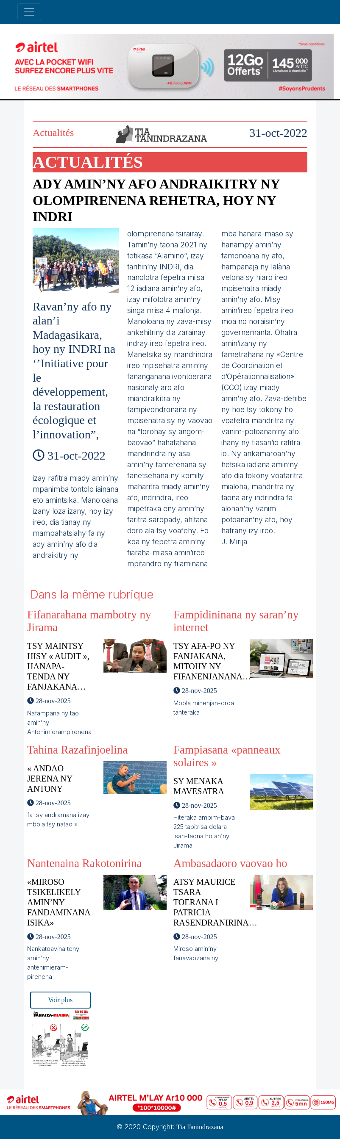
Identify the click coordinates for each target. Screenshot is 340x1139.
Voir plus (60, 999)
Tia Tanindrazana (199, 1127)
